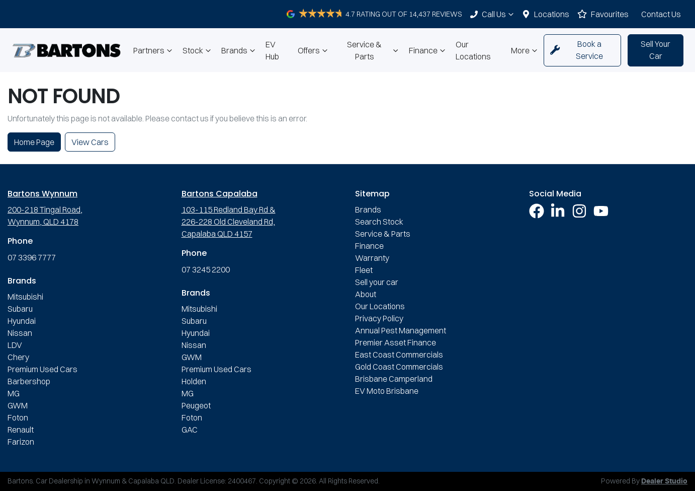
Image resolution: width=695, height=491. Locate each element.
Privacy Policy (379, 318)
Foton (18, 417)
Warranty (372, 258)
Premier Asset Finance (395, 342)
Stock (198, 50)
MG (14, 393)
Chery (18, 357)
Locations (551, 14)
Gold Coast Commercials (399, 367)
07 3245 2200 (206, 269)
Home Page (34, 142)
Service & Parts (374, 50)
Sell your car (376, 282)
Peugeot (196, 405)
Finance (428, 50)
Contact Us (661, 14)
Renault (21, 430)
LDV (15, 345)
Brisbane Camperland (393, 379)
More (525, 50)
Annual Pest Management (400, 330)
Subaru (20, 309)
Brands (239, 50)
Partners (154, 50)
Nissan (20, 333)
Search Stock (379, 222)
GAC (190, 430)
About (365, 294)
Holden (194, 381)
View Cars (90, 142)
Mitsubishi (25, 297)
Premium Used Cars (42, 369)
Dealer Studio (664, 481)
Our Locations (473, 50)
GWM (18, 405)
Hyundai (22, 321)
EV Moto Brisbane (386, 391)
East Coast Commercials (399, 354)
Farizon (21, 442)
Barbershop (29, 381)
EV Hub (272, 50)
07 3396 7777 (32, 257)
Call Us (499, 14)
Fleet (364, 270)
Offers (314, 50)
